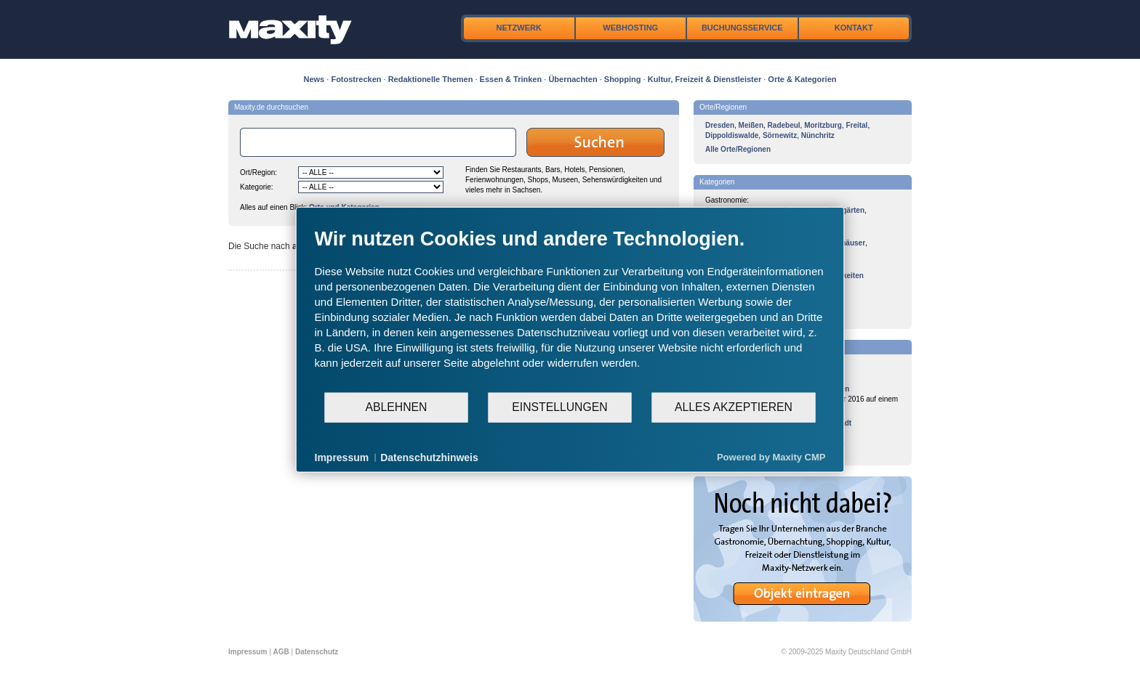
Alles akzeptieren (733, 407)
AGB (281, 652)
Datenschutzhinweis (429, 457)
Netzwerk (519, 27)
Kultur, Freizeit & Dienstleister (704, 79)
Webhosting (630, 27)
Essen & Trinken (511, 79)
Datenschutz (316, 652)
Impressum (247, 652)
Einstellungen (559, 407)
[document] (570, 309)
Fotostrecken (356, 79)
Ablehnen (397, 407)
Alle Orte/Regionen (738, 149)
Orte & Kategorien (802, 79)
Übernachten (572, 79)
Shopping (622, 79)
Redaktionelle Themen (430, 79)
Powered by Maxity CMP (771, 457)
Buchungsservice (742, 27)
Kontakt (854, 27)
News (314, 79)
